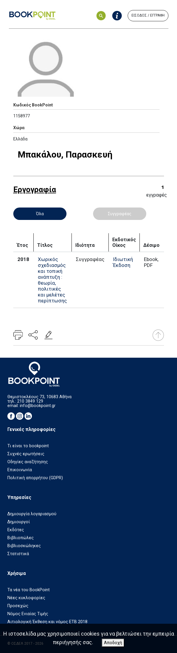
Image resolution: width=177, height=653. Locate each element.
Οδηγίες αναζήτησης (27, 461)
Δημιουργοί (18, 521)
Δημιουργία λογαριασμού (31, 513)
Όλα (40, 213)
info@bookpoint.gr (38, 405)
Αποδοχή (113, 642)
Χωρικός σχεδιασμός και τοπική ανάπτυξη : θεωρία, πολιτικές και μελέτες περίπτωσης (52, 280)
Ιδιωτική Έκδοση (123, 262)
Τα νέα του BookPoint (28, 589)
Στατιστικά (18, 553)
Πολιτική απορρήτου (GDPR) (35, 477)
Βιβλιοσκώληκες (24, 545)
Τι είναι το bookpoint (28, 445)
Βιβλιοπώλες (20, 537)
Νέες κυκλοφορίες (26, 597)
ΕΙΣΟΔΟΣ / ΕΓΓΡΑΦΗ (148, 15)
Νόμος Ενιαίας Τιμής (27, 613)
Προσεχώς (17, 605)
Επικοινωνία (19, 469)
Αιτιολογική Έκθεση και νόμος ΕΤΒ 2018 (47, 621)
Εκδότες (15, 529)
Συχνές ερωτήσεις (25, 453)
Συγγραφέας (119, 213)
